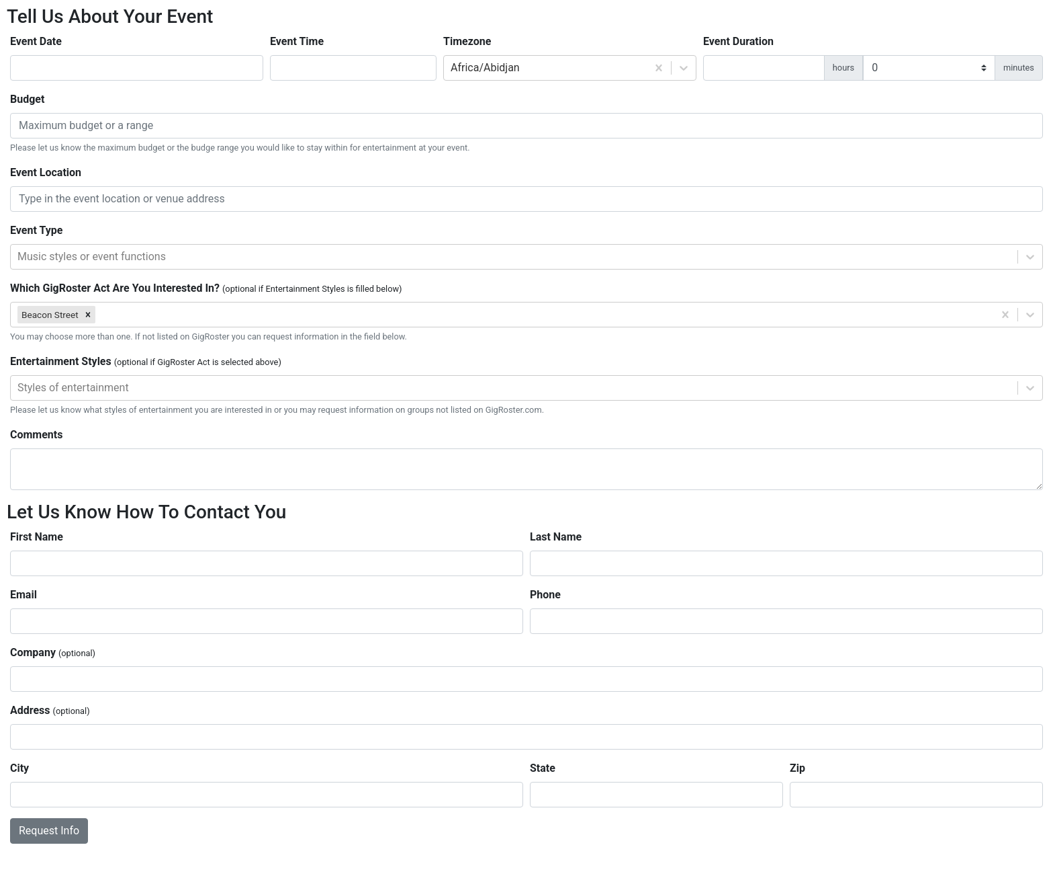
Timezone (467, 41)
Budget (27, 99)
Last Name (556, 536)
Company (52, 652)
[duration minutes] (929, 68)
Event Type (36, 230)
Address (50, 710)
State (542, 768)
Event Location (45, 172)
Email (23, 594)
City (19, 768)
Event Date (36, 41)
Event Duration (738, 41)
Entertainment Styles (145, 361)
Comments (36, 434)
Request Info (49, 830)
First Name (36, 536)
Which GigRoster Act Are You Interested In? (206, 288)
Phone (545, 594)
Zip (797, 768)
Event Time (297, 41)
